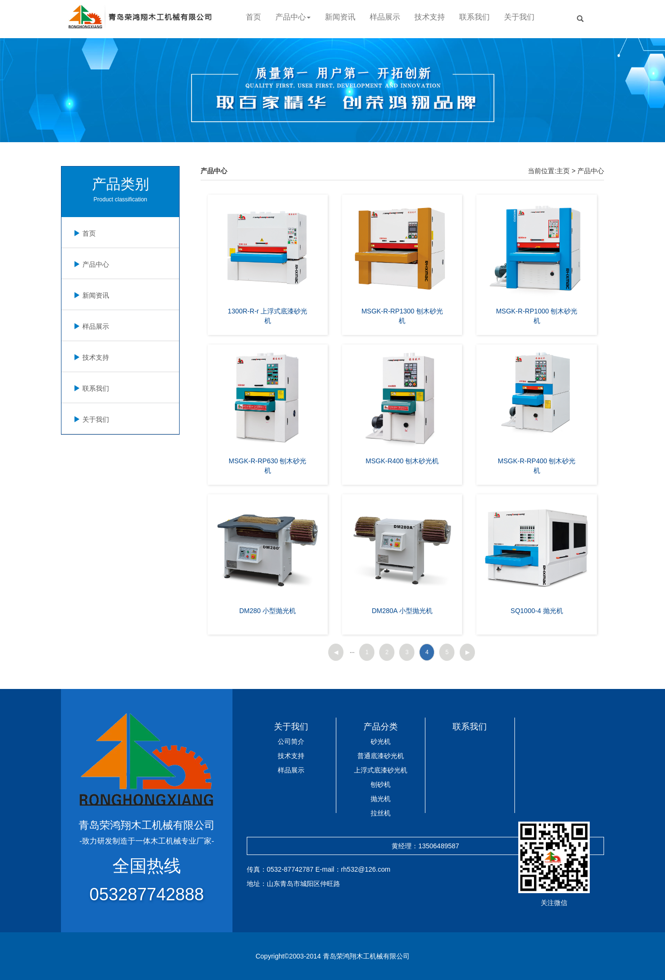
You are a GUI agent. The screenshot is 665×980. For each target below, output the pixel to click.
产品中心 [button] (293, 17)
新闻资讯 (340, 17)
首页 (253, 17)
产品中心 (90, 264)
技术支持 (429, 17)
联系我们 (474, 17)
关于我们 (519, 17)
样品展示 (385, 17)
